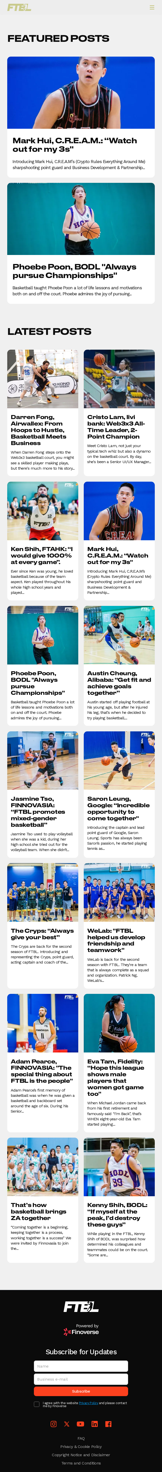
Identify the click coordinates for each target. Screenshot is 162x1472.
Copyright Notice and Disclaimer (81, 1454)
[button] (152, 8)
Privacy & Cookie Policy (80, 1446)
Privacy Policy (88, 1403)
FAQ (81, 1438)
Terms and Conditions (81, 1463)
